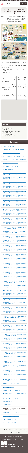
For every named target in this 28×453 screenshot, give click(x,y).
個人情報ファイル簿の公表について (10, 163)
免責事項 (21, 429)
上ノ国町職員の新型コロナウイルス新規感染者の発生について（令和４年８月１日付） (14, 308)
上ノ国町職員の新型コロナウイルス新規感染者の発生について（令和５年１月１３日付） (14, 178)
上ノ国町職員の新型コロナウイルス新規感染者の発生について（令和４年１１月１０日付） (14, 237)
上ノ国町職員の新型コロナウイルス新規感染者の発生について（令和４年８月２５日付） (14, 294)
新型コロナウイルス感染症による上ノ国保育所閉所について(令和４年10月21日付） (14, 282)
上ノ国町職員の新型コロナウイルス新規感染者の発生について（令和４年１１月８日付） (14, 246)
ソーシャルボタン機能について (9, 422)
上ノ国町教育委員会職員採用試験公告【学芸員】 (13, 149)
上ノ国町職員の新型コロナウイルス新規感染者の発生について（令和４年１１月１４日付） (14, 214)
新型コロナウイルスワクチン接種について (12, 390)
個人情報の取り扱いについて (10, 429)
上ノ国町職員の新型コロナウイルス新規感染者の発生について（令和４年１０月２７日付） (14, 259)
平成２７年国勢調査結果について (10, 419)
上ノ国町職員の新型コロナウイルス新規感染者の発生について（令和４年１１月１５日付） (14, 201)
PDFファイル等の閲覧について (18, 430)
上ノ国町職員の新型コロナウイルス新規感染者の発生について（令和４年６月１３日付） (14, 348)
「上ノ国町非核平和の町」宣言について (11, 153)
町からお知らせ (14, 142)
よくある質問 (10, 432)
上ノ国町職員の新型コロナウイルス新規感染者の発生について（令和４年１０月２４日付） (14, 273)
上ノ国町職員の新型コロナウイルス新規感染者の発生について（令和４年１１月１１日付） (14, 223)
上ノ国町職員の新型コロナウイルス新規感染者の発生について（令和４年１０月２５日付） (14, 268)
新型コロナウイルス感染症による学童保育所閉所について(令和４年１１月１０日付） (14, 228)
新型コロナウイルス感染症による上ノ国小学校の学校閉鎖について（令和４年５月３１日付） (14, 366)
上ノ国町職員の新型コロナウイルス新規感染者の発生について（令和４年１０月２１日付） (14, 286)
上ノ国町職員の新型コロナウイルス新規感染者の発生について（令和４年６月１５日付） (14, 339)
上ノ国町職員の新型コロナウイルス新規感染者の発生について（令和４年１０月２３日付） (14, 277)
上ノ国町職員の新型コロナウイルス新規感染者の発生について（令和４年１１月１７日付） (14, 192)
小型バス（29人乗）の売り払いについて (11, 146)
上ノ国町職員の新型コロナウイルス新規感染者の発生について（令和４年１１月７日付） (14, 250)
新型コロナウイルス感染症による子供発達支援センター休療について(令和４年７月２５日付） (14, 317)
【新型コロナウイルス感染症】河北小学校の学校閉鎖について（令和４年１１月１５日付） (14, 205)
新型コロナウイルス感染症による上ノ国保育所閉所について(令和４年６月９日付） (14, 353)
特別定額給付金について (8, 401)
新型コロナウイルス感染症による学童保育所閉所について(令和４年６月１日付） (14, 362)
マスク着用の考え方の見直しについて (11, 166)
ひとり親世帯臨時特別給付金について (11, 398)
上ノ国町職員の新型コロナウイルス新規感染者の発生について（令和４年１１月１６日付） (14, 196)
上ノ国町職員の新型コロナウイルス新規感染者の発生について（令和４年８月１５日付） (14, 299)
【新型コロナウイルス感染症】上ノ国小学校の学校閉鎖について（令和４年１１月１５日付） (14, 210)
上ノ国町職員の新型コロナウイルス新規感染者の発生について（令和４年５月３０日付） (14, 371)
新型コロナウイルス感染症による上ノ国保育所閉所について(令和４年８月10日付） (14, 303)
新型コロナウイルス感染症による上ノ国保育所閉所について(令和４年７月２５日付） (14, 321)
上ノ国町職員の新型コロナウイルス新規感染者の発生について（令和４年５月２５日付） (14, 375)
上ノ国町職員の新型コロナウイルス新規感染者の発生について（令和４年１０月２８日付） (14, 255)
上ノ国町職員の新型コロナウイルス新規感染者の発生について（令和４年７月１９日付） (14, 330)
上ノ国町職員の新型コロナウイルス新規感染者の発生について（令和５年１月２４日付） (14, 173)
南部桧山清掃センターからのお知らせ (11, 412)
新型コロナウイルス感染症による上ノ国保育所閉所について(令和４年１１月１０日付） (14, 232)
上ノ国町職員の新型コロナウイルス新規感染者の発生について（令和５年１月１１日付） (14, 182)
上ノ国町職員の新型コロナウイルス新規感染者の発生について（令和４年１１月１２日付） (14, 219)
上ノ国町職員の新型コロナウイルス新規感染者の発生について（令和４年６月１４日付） (14, 344)
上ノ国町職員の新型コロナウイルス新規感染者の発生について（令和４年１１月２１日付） (14, 187)
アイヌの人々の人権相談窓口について (11, 383)
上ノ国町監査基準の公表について (10, 404)
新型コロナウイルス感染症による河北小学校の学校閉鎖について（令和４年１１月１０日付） (14, 241)
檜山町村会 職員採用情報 (8, 169)
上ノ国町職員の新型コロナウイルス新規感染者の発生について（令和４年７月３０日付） (14, 312)
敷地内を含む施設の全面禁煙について (11, 416)
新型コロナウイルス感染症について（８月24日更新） (14, 159)
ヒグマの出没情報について (8, 387)
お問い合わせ (18, 432)
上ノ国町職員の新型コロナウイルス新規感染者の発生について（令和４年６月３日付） (14, 357)
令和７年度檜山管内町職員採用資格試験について (13, 156)
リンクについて (5, 430)
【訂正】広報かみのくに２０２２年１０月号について (14, 290)
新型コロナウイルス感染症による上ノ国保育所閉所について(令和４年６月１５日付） (14, 335)
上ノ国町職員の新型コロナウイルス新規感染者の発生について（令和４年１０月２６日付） (14, 264)
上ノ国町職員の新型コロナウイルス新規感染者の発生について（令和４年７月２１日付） (14, 326)
